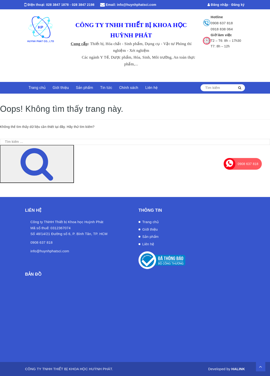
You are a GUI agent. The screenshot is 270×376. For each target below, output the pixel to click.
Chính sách (128, 87)
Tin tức (106, 87)
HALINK (238, 369)
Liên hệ (151, 87)
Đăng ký (237, 5)
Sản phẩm (84, 87)
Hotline (217, 17)
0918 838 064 (222, 29)
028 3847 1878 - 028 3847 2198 (70, 5)
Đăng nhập (218, 5)
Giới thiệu (61, 87)
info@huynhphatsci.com (136, 5)
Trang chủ (37, 87)
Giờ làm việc (221, 35)
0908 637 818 (222, 23)
